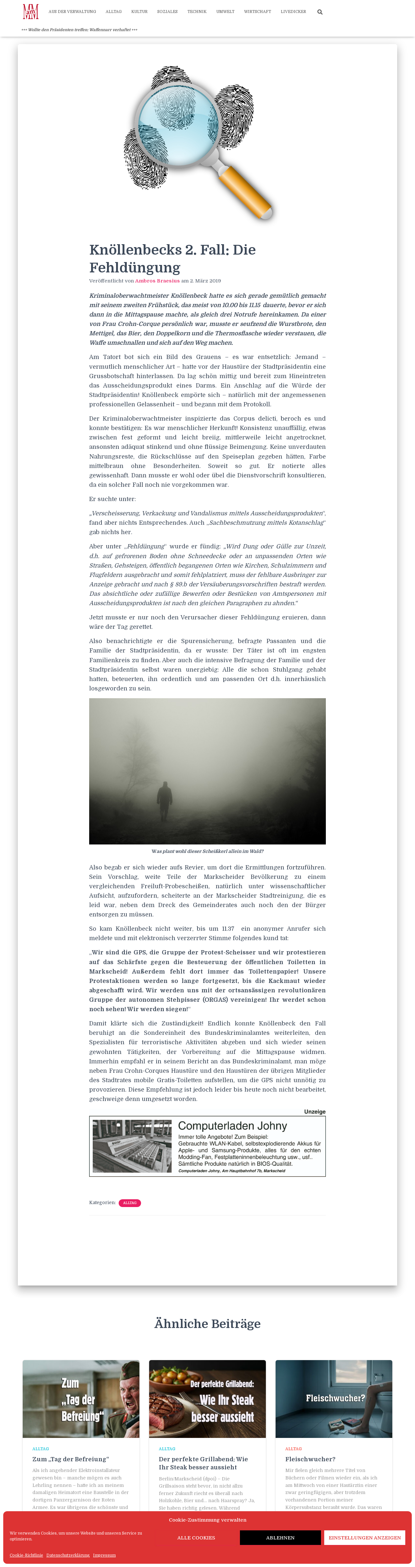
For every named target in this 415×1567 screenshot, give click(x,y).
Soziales (167, 11)
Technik (197, 11)
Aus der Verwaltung (72, 11)
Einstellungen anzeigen (365, 1538)
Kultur (139, 11)
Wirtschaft (257, 11)
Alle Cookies (196, 1538)
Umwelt (225, 11)
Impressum (104, 1555)
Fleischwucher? (310, 1459)
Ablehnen (280, 1538)
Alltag (114, 11)
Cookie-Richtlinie (26, 1555)
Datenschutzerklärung (68, 1555)
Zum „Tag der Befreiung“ (70, 1459)
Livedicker (293, 11)
